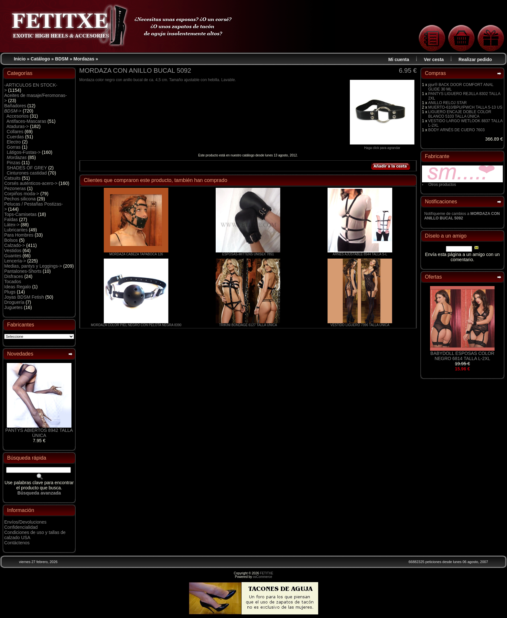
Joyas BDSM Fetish (24, 297)
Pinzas (13, 162)
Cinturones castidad (27, 173)
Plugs (10, 291)
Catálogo (40, 58)
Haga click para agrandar (382, 146)
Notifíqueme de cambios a (462, 215)
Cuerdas (15, 136)
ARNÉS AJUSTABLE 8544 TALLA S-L (360, 254)
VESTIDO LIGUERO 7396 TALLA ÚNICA (359, 325)
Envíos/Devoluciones (25, 522)
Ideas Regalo (17, 286)
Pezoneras (15, 188)
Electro (14, 141)
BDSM (61, 58)
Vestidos (12, 250)
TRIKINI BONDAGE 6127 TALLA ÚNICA (248, 325)
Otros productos (442, 184)
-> (12, 110)
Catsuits (12, 178)
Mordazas (83, 58)
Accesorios (17, 116)
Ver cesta (434, 59)
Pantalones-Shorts (22, 271)
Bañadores (15, 105)
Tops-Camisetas (20, 214)
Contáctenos (17, 542)
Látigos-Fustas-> (24, 152)
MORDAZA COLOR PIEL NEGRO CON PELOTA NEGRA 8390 (136, 325)
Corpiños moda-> (21, 193)
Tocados (12, 281)
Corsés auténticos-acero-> (31, 183)
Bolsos (11, 240)
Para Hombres (18, 235)
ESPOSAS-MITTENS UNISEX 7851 (248, 254)
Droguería (14, 302)
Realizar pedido (475, 59)
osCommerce (262, 577)
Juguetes (13, 307)
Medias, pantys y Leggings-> (33, 266)
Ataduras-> (17, 126)
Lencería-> (15, 260)
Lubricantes (15, 229)
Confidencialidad (21, 527)
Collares (15, 131)
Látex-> (11, 224)
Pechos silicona (20, 198)
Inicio (20, 58)
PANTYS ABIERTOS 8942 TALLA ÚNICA (39, 433)
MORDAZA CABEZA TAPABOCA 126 (136, 254)
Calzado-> (14, 245)
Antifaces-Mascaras (26, 121)
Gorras (14, 147)
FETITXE (266, 573)
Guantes (12, 255)
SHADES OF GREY (27, 167)
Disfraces (13, 276)
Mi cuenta (398, 59)
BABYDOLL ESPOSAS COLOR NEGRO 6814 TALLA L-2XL (462, 356)
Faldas (11, 219)
